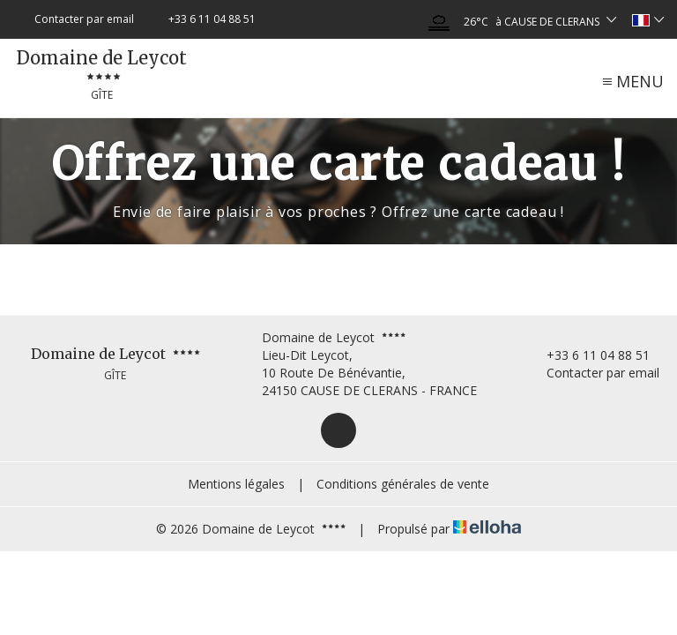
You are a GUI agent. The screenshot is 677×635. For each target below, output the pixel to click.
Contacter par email (592, 372)
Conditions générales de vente (402, 483)
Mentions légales (236, 483)
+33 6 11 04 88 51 (588, 355)
